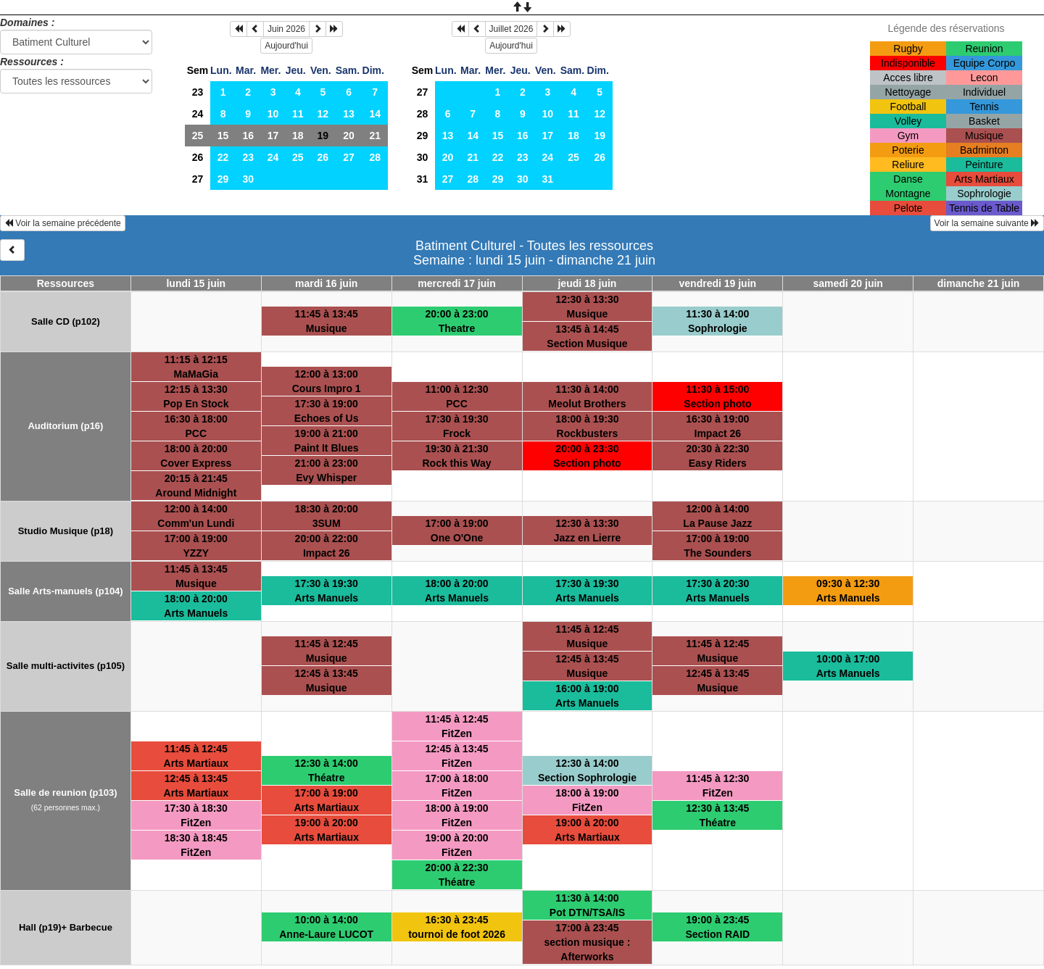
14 (375, 114)
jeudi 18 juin (587, 283)
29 (223, 179)
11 (298, 114)
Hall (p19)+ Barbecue (65, 927)
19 (599, 135)
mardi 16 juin (326, 283)
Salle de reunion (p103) (65, 792)
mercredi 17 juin (456, 283)
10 (273, 114)
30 (248, 179)
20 (349, 135)
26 (198, 157)
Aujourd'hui (286, 46)
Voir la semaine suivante (987, 223)
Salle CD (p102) (65, 321)
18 (298, 135)
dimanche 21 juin (978, 283)
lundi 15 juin (195, 283)
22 (223, 157)
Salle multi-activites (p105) (66, 665)
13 (349, 114)
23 (198, 92)
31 (422, 179)
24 (198, 114)
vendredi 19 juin (718, 283)
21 (375, 135)
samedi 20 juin (847, 283)
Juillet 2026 (511, 29)
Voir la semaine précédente (62, 223)
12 (323, 114)
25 (198, 135)
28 (375, 157)
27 (349, 157)
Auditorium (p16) (65, 425)
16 (248, 135)
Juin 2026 (286, 29)
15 (223, 135)
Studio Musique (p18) (65, 530)
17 (273, 135)
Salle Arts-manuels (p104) (65, 591)
